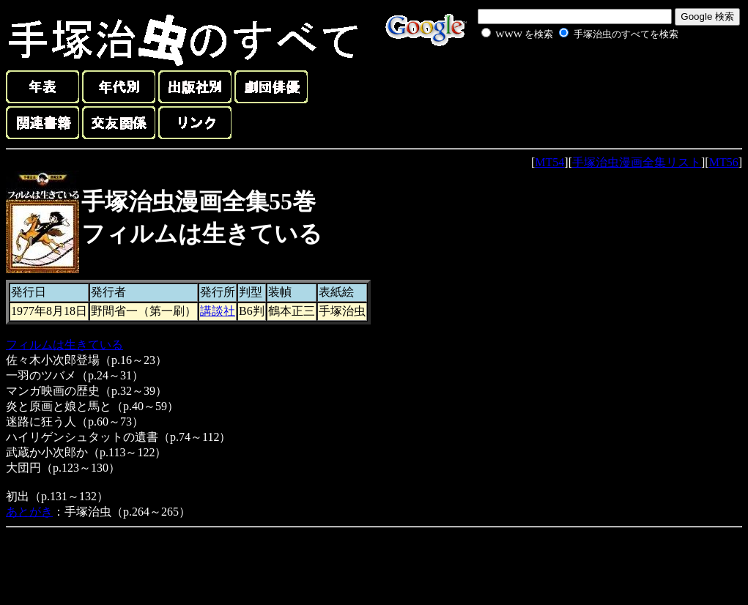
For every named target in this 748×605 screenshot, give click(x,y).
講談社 (217, 311)
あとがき (29, 511)
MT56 (723, 162)
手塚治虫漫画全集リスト (636, 162)
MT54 (549, 162)
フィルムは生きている (64, 344)
